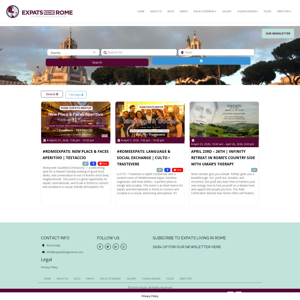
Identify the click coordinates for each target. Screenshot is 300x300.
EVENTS (184, 11)
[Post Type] (73, 52)
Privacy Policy (49, 267)
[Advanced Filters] (201, 61)
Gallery (227, 11)
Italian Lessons (247, 11)
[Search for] (139, 52)
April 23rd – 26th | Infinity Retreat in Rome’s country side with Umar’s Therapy (223, 158)
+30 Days (76, 94)
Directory (284, 11)
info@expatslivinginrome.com (65, 252)
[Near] (216, 52)
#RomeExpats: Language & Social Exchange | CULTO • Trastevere (143, 158)
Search (102, 62)
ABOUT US (156, 11)
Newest (52, 94)
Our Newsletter (278, 33)
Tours (267, 11)
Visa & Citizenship (205, 11)
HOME (141, 11)
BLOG (171, 11)
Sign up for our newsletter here (187, 247)
